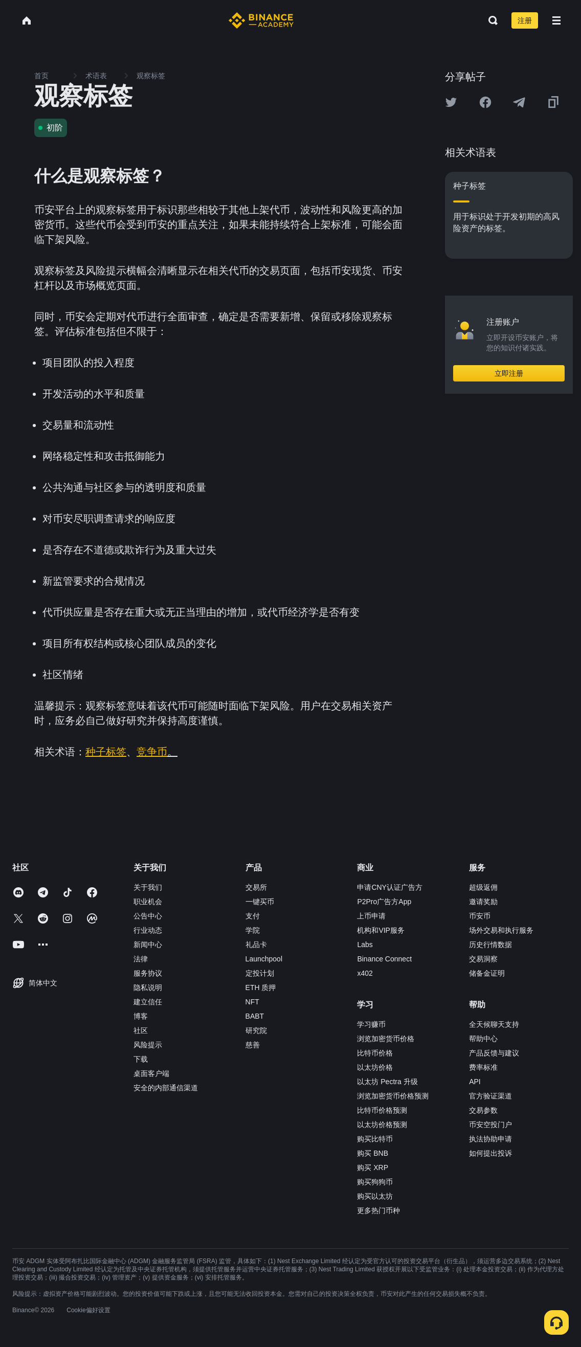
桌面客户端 (151, 1073)
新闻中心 (147, 944)
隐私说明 (147, 987)
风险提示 (147, 1045)
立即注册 (509, 373)
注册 (525, 20)
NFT (252, 1002)
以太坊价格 (375, 1067)
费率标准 (483, 1067)
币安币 (479, 916)
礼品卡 (256, 944)
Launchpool (263, 959)
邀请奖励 (483, 901)
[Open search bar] (490, 20)
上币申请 (371, 916)
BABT (254, 1016)
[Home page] (261, 20)
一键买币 (259, 901)
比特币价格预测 (382, 1110)
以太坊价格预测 (382, 1124)
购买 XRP (372, 1167)
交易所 (256, 887)
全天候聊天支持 (494, 1024)
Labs (364, 944)
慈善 (252, 1045)
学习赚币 (371, 1024)
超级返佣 (483, 887)
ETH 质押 (260, 987)
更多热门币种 (378, 1210)
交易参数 (483, 1110)
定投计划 (259, 973)
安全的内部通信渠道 (165, 1088)
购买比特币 (375, 1139)
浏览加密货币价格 (385, 1039)
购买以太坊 (375, 1196)
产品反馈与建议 (494, 1053)
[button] (556, 20)
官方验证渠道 (490, 1096)
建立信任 (147, 1002)
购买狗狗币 (375, 1182)
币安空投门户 (490, 1124)
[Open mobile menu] (556, 20)
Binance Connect (384, 959)
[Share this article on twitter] (451, 102)
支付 (252, 916)
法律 (140, 959)
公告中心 (147, 916)
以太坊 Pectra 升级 (387, 1081)
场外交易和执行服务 (501, 930)
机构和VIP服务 (381, 930)
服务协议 (147, 973)
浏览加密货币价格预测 (393, 1096)
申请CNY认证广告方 (389, 887)
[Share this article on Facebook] (485, 102)
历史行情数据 (490, 944)
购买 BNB (372, 1153)
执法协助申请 (490, 1139)
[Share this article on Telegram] (519, 102)
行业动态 (147, 930)
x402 (364, 973)
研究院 (256, 1030)
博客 (140, 1016)
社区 (140, 1030)
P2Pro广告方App (384, 901)
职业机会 (147, 901)
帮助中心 (483, 1039)
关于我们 (147, 887)
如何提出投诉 (490, 1153)
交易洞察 (483, 959)
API (475, 1081)
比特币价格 (375, 1053)
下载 (140, 1059)
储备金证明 (487, 973)
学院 (252, 930)
